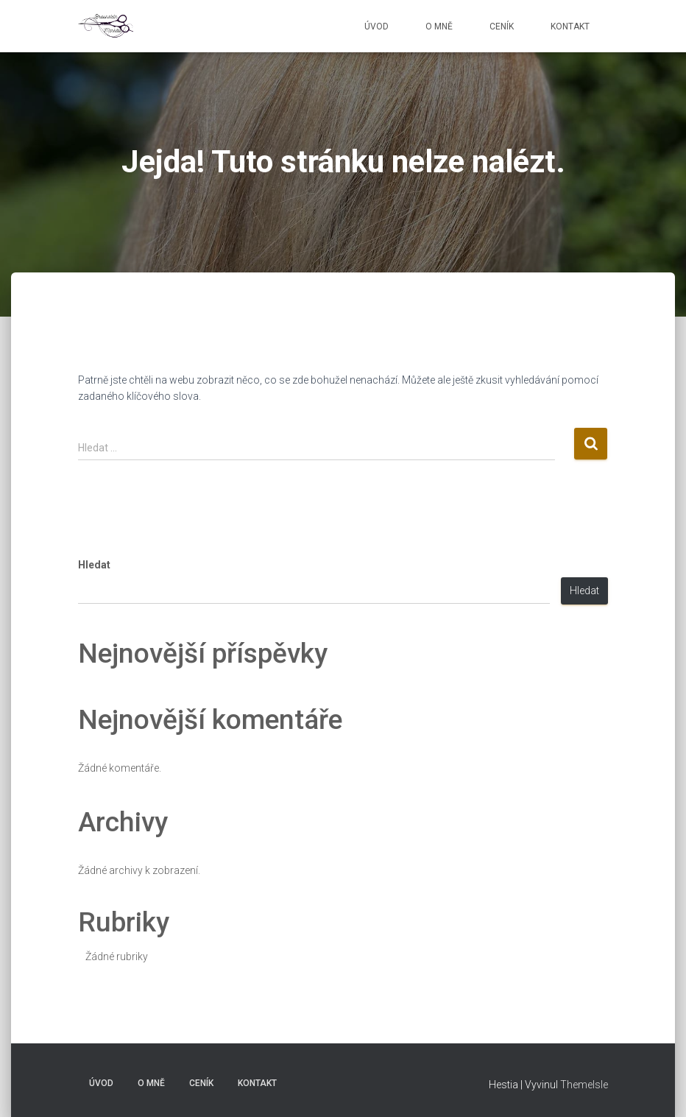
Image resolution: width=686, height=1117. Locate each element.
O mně (439, 26)
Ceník (501, 26)
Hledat (94, 565)
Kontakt (570, 26)
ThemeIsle (584, 1084)
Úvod (376, 26)
